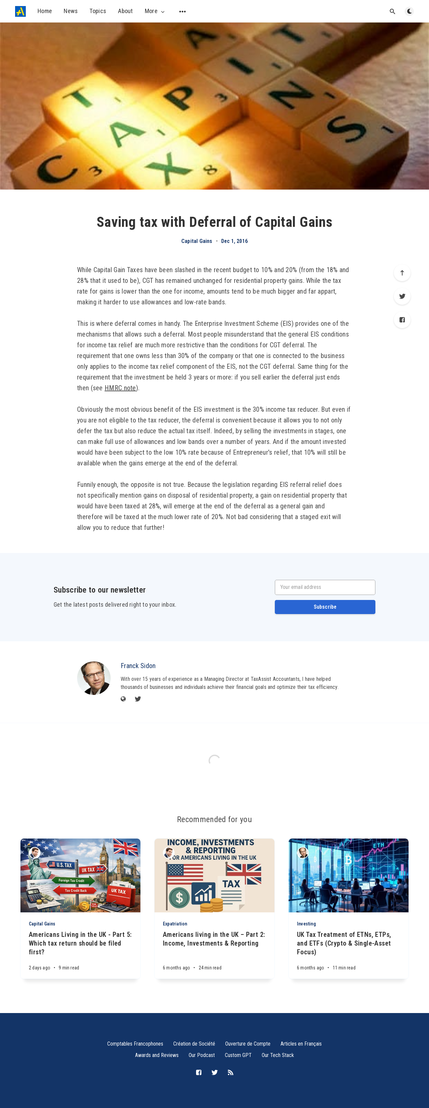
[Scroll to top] (402, 272)
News (71, 10)
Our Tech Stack (278, 1055)
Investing (306, 923)
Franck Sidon (138, 666)
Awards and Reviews (157, 1055)
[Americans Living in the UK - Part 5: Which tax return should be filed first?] (80, 954)
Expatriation (175, 923)
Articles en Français (301, 1044)
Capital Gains (196, 241)
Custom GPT (238, 1055)
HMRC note (120, 388)
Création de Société (194, 1044)
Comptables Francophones (135, 1044)
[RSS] (230, 1073)
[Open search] (392, 11)
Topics (97, 10)
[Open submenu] (182, 11)
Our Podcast (202, 1055)
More (155, 11)
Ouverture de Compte (247, 1044)
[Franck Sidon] (94, 678)
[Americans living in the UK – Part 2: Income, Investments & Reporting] (214, 954)
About (125, 10)
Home (45, 10)
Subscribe (325, 607)
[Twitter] (402, 296)
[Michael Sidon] (35, 853)
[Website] (123, 699)
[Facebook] (402, 319)
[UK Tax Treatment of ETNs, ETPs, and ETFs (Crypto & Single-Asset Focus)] (349, 954)
